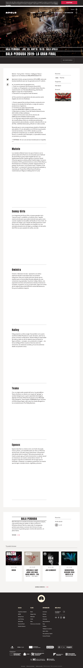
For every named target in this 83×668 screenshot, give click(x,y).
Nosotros (45, 615)
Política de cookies (39, 665)
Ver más (15, 534)
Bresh (31, 610)
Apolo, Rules (45, 630)
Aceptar (69, 3)
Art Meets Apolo (56, 12)
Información (69, 12)
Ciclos (40, 12)
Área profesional (46, 620)
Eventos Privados (46, 635)
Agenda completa (41, 586)
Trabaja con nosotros (47, 627)
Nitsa (31, 620)
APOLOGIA (20, 620)
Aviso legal (23, 665)
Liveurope (45, 618)
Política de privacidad (30, 665)
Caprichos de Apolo (22, 610)
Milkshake (32, 615)
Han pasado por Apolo (47, 632)
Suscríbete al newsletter (58, 611)
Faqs (44, 622)
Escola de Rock (21, 622)
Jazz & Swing (21, 618)
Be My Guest (21, 615)
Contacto (45, 610)
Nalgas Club (33, 613)
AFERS (19, 613)
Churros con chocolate (35, 622)
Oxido (31, 618)
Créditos (44, 625)
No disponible (67, 59)
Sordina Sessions (21, 625)
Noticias (44, 613)
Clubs (47, 12)
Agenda (33, 12)
